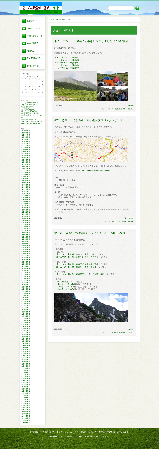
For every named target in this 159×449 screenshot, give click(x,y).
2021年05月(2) (25, 247)
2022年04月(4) (25, 226)
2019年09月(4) (25, 287)
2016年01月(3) (25, 378)
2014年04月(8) (25, 422)
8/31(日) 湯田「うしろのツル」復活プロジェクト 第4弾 (88, 120)
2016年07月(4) (25, 366)
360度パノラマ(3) (66, 289)
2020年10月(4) (25, 260)
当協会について (34, 28)
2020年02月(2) (25, 276)
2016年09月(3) (25, 362)
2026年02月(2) (25, 139)
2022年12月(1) (25, 210)
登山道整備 (122, 221)
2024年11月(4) (25, 168)
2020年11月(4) (25, 258)
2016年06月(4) (25, 368)
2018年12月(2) (25, 306)
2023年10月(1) (25, 193)
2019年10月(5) (25, 285)
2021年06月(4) (25, 245)
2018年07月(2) (25, 316)
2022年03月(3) (25, 229)
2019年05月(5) (25, 295)
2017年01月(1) (25, 353)
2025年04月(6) (25, 158)
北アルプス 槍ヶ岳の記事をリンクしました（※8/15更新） (90, 232)
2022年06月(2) (25, 222)
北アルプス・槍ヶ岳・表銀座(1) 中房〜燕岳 (75, 254)
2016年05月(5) (25, 370)
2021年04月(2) (25, 249)
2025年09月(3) (25, 147)
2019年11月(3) (25, 283)
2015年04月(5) (25, 397)
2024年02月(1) (25, 187)
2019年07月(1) (25, 291)
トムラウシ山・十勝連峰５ (68, 68)
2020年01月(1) (25, 279)
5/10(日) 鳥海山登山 (27, 109)
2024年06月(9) (25, 179)
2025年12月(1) (25, 141)
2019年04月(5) (25, 297)
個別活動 (130, 221)
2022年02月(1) (25, 231)
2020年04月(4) (25, 272)
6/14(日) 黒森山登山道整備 (29, 103)
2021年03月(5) (25, 251)
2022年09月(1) (25, 216)
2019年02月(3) (25, 301)
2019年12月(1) (25, 281)
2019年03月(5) (25, 299)
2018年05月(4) (25, 320)
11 (25, 87)
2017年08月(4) (25, 339)
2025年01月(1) (25, 164)
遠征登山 (130, 109)
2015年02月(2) (25, 401)
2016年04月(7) (25, 372)
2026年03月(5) (25, 137)
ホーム (52, 19)
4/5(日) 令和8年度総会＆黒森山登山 (32, 121)
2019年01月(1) (25, 304)
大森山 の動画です (27, 107)
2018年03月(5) (25, 324)
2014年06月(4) (25, 418)
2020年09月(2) (25, 262)
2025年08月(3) (25, 149)
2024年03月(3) (25, 185)
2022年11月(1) (25, 212)
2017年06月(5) (25, 343)
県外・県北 (122, 109)
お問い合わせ (33, 66)
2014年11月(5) (25, 408)
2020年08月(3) (25, 264)
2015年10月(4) (25, 385)
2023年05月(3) (25, 202)
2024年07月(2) (25, 177)
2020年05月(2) (25, 270)
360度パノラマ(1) (66, 284)
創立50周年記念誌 (35, 58)
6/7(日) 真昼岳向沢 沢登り (29, 105)
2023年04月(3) (25, 204)
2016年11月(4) (25, 358)
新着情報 (31, 21)
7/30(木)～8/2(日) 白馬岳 (29, 111)
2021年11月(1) (25, 235)
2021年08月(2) (25, 241)
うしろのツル (113, 221)
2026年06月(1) (25, 131)
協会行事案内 (33, 43)
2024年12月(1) (25, 166)
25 (25, 92)
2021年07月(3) (25, 243)
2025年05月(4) (25, 156)
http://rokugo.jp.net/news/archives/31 (98, 170)
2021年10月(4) (25, 237)
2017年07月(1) (25, 341)
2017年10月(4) (25, 335)
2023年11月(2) (25, 191)
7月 (27, 76)
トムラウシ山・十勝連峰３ (68, 63)
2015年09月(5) (25, 387)
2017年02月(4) (25, 351)
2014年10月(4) (25, 410)
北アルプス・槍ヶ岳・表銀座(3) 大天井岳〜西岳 (77, 264)
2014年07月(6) (25, 416)
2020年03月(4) (25, 274)
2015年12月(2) (25, 381)
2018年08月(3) (25, 314)
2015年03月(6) (25, 399)
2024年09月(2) (25, 172)
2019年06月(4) (25, 293)
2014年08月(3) (25, 414)
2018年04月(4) (25, 322)
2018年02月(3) (25, 326)
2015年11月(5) (25, 383)
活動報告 (31, 51)
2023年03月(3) (25, 206)
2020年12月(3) (25, 256)
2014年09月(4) (25, 412)
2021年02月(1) (25, 254)
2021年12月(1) (25, 233)
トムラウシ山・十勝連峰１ (68, 57)
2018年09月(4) (25, 312)
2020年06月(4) (25, 268)
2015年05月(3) (25, 395)
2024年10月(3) (25, 170)
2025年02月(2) (25, 162)
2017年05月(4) (25, 345)
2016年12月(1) (25, 356)
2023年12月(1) (25, 189)
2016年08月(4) (25, 364)
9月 (38, 76)
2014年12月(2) (25, 406)
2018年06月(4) (25, 318)
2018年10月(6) (25, 310)
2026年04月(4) (25, 135)
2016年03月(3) (25, 374)
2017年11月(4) (25, 333)
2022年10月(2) (25, 214)
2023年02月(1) (25, 208)
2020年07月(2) (25, 266)
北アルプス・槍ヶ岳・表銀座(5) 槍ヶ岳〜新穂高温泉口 (80, 274)
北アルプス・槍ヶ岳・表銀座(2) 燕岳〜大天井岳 (77, 257)
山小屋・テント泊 (112, 109)
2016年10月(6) (25, 360)
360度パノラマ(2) (66, 287)
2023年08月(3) (25, 197)
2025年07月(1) (25, 152)
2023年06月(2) (25, 199)
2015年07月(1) (25, 391)
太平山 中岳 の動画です (28, 119)
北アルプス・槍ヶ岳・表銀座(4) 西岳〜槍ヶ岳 (76, 267)
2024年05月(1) (25, 181)
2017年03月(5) (25, 349)
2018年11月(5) (25, 308)
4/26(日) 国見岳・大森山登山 (30, 113)
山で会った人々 (65, 282)
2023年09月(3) (25, 195)
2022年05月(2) (25, 224)
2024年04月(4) (25, 183)
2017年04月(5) (25, 347)
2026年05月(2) (25, 133)
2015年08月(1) (25, 389)
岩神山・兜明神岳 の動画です (30, 123)
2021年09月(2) (25, 239)
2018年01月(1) (25, 328)
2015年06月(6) (25, 393)
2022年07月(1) (25, 220)
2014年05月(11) (26, 420)
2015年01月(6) (25, 403)
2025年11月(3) (25, 143)
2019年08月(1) (25, 289)
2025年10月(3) (25, 145)
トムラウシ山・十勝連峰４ (68, 65)
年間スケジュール (34, 36)
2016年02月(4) (25, 376)
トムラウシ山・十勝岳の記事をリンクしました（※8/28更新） (92, 41)
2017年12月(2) (25, 331)
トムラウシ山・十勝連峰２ (68, 60)
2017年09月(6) (25, 337)
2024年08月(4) (25, 174)
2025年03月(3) (25, 160)
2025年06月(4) (25, 154)
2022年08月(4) (25, 218)
